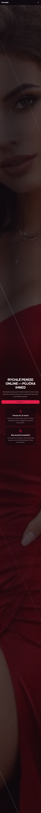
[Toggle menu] (38, 2)
